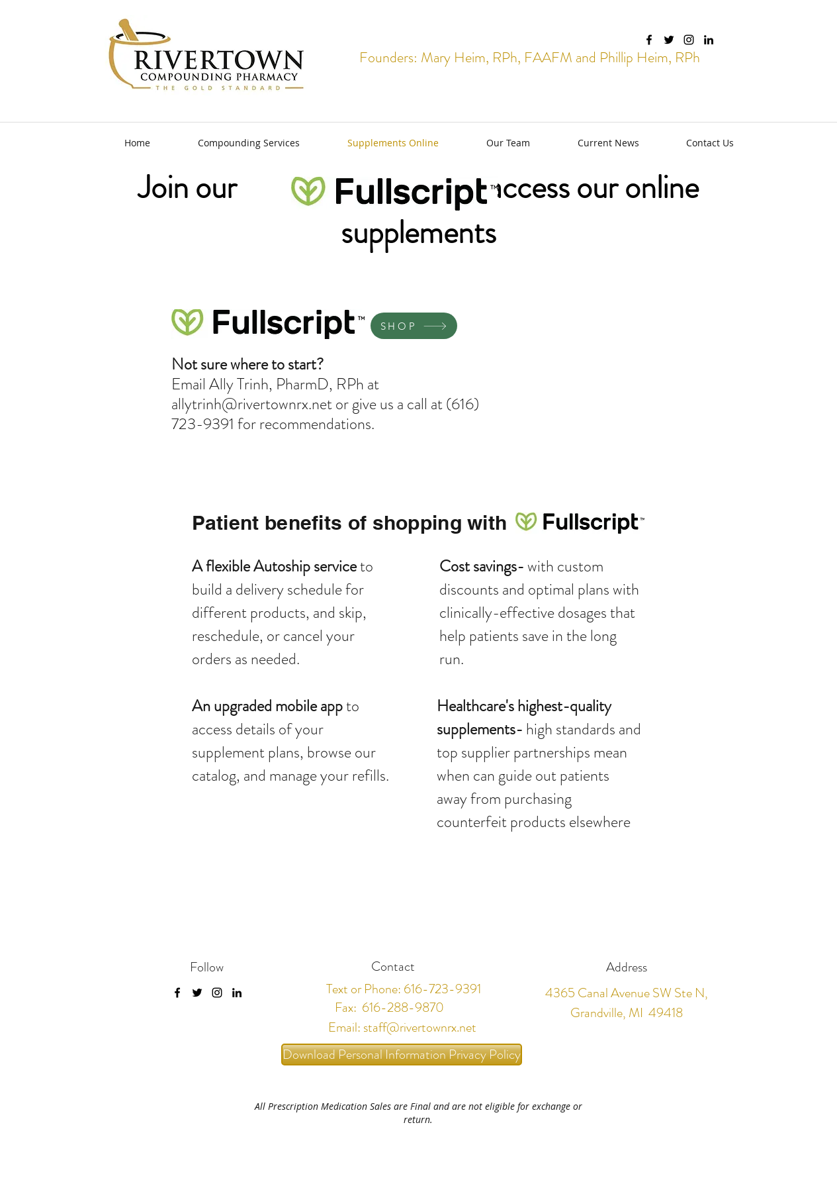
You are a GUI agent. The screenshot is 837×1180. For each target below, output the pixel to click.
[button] (235, 143)
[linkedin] (708, 39)
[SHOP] (414, 326)
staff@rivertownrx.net (419, 1027)
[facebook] (649, 39)
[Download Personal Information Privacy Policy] (401, 1054)
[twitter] (669, 39)
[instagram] (688, 39)
